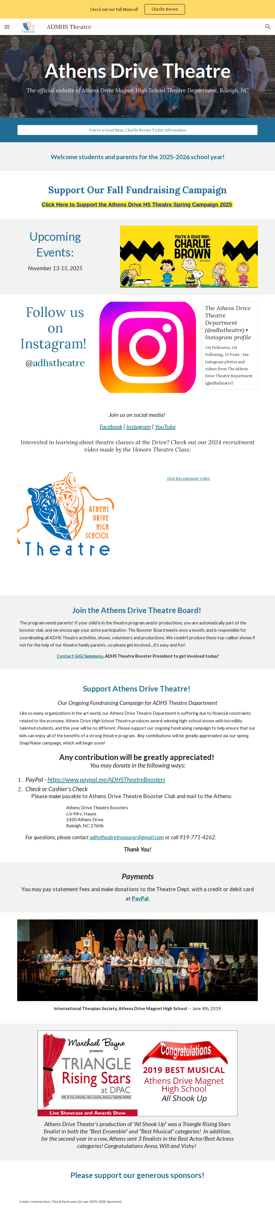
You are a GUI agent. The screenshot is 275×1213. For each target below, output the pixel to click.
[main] (137, 76)
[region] (137, 9)
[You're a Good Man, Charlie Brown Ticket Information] (137, 130)
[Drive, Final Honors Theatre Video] (189, 538)
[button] (7, 27)
